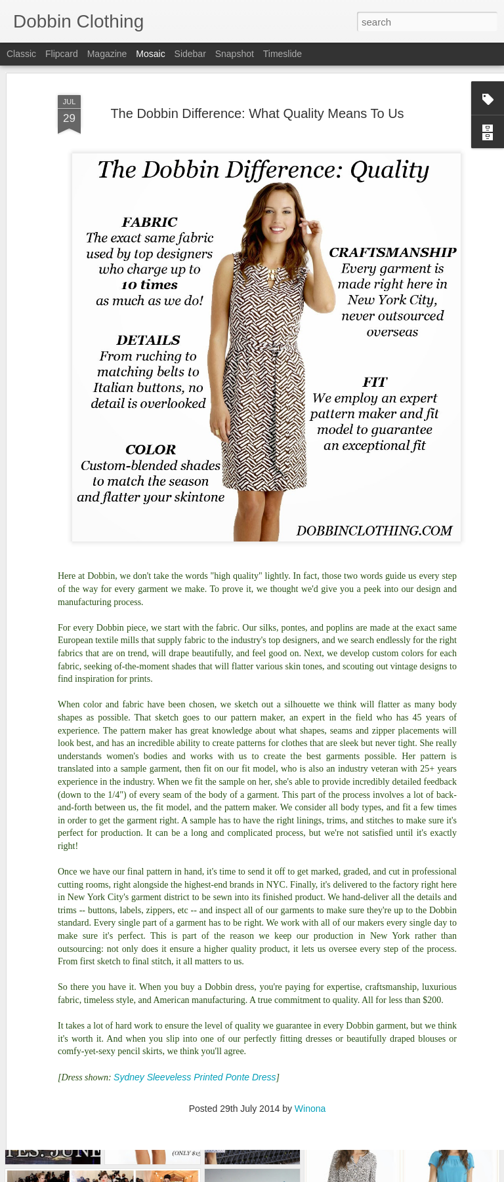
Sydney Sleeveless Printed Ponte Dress (195, 1034)
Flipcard (61, 54)
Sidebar (190, 54)
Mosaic (150, 54)
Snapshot (234, 54)
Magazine (107, 54)
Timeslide (282, 54)
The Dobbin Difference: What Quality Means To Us (257, 70)
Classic (21, 54)
